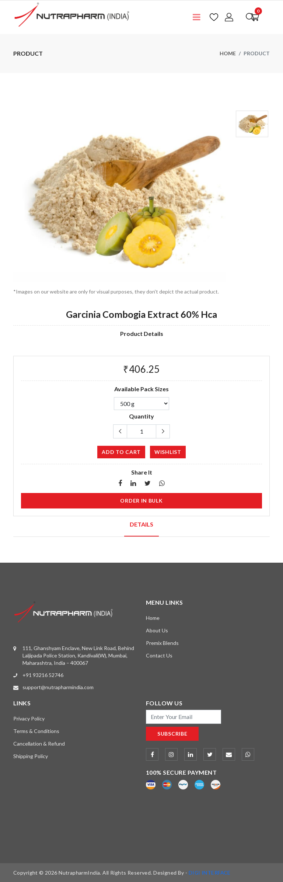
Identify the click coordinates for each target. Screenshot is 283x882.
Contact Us (159, 655)
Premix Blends (162, 643)
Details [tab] (141, 524)
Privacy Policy (29, 718)
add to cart (121, 452)
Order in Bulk (141, 500)
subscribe (172, 733)
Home (228, 53)
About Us (157, 630)
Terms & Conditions (36, 731)
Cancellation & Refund (39, 743)
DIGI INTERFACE (210, 872)
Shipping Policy (30, 756)
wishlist (167, 452)
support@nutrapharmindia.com (58, 687)
